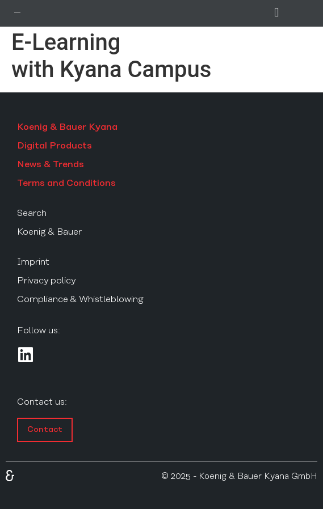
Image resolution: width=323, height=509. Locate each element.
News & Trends (50, 164)
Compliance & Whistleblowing (80, 299)
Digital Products (54, 145)
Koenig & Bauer (49, 231)
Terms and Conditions (66, 183)
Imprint (33, 261)
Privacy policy (46, 280)
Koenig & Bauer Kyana (67, 127)
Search (32, 213)
